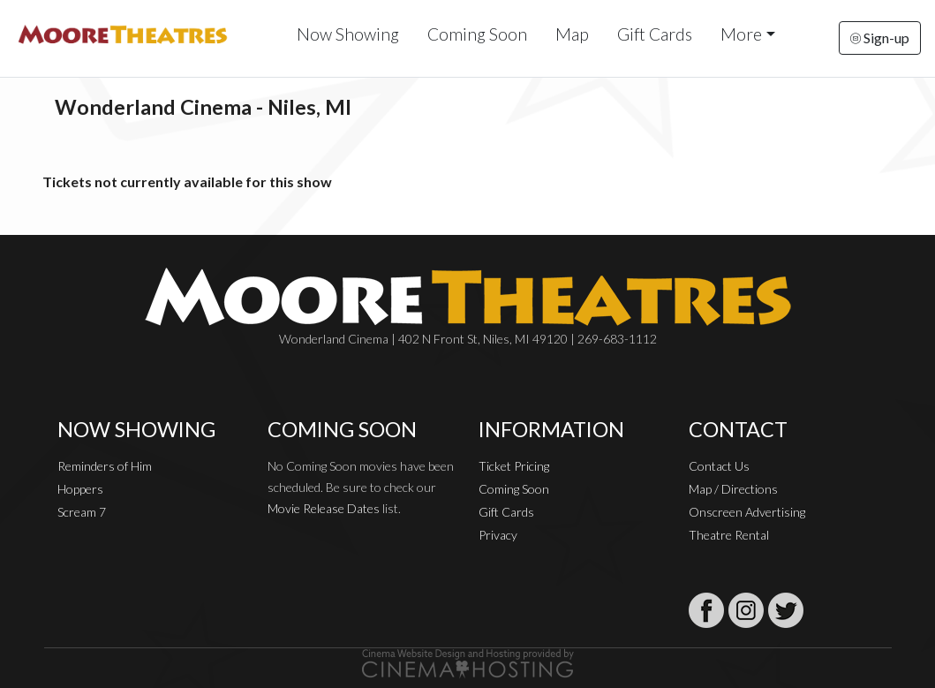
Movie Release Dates (324, 508)
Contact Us (719, 465)
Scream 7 (81, 511)
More (741, 34)
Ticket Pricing (514, 465)
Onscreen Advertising (747, 511)
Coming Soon (477, 34)
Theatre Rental (729, 534)
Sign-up (879, 37)
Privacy (498, 534)
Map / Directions (733, 488)
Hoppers (80, 488)
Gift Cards (654, 34)
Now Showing (348, 34)
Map (572, 34)
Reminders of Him (104, 465)
